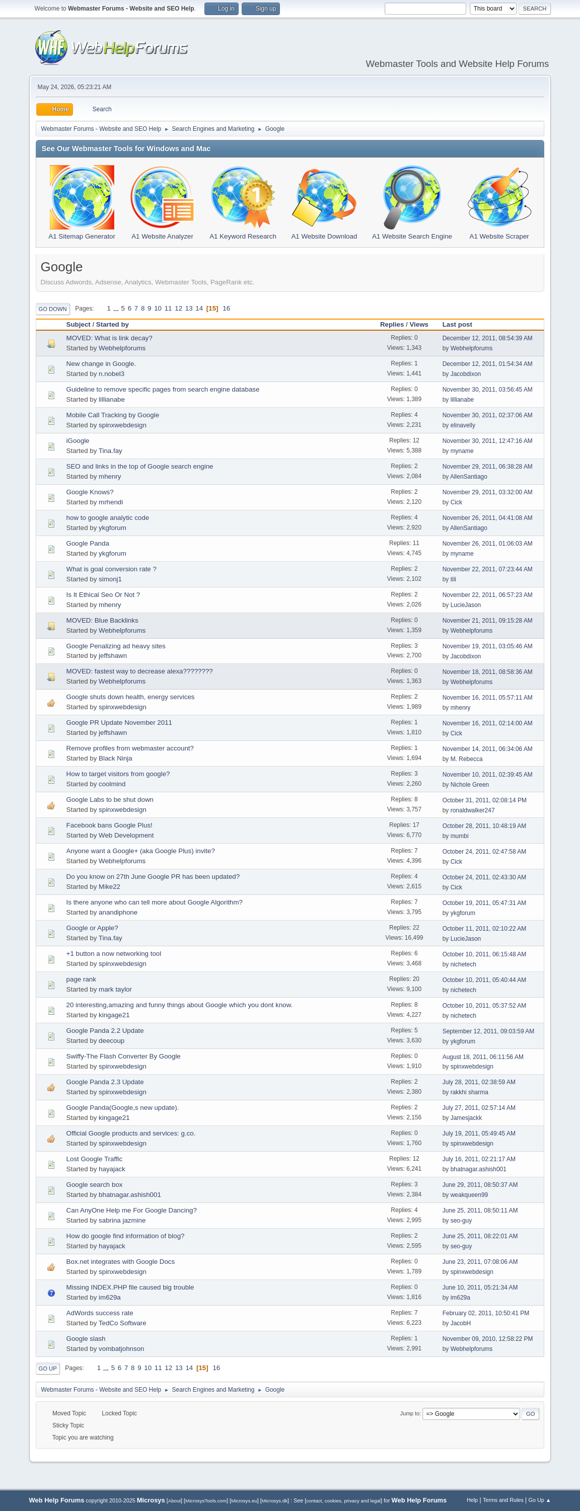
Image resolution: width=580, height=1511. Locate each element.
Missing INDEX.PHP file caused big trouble (130, 1287)
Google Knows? (90, 492)
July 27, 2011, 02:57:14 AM (479, 1107)
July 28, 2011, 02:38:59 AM (479, 1082)
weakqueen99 (469, 1194)
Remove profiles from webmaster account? (130, 748)
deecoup (111, 1040)
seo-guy (461, 1220)
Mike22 (109, 886)
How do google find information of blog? (125, 1236)
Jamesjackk (466, 1117)
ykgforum (112, 528)
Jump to (409, 1413)
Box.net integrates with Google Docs (120, 1261)
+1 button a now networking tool (114, 953)
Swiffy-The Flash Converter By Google (123, 1056)
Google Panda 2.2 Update (105, 1030)
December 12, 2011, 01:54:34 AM (488, 363)
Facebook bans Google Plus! (109, 825)
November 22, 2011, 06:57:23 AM (488, 594)
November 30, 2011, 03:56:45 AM (488, 389)
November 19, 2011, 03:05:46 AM (488, 646)
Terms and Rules (503, 1500)
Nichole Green (470, 784)
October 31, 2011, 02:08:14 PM (485, 800)
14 (199, 308)
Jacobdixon (466, 373)
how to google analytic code (108, 517)
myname (462, 451)
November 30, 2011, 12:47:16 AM (488, 440)
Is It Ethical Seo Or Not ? (103, 594)
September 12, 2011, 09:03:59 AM (489, 1031)
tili (453, 579)
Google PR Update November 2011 (119, 722)
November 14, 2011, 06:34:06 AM (488, 748)
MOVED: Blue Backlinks (102, 620)
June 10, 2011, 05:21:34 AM (480, 1287)
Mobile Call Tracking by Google (112, 415)
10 (158, 308)
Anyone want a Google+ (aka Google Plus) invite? (140, 851)
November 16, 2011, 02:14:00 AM (488, 723)
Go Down (53, 309)
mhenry (110, 476)
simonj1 (110, 579)
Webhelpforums (122, 348)
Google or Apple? (92, 928)
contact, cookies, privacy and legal (343, 1500)
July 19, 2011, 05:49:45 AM (479, 1133)
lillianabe (112, 399)
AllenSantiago (468, 476)
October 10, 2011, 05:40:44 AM (485, 980)
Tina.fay (110, 451)
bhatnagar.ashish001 (478, 1169)
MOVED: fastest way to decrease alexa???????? (139, 671)
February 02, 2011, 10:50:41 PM (486, 1313)
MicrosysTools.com (206, 1500)
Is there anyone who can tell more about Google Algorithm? (154, 902)
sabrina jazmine (122, 1220)
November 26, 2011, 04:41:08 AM (488, 517)
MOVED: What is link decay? (109, 338)
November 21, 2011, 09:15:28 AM (488, 620)
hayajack (112, 1169)
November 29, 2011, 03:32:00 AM (488, 492)
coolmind (112, 784)
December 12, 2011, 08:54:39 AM (488, 338)
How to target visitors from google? (118, 774)
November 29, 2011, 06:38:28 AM (488, 466)
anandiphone (118, 912)
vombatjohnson (121, 1348)
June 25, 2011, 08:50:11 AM (480, 1210)
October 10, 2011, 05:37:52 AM (485, 1005)
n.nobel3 (111, 373)
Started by (112, 324)
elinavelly (463, 425)
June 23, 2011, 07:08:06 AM (480, 1261)
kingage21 (114, 1015)
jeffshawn (113, 655)
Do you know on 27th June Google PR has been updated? (153, 876)
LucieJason (466, 605)
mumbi (460, 836)
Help (472, 1500)
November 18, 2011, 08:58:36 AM (488, 671)
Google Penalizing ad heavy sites (116, 646)
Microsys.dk (274, 1500)
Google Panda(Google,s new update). (122, 1107)
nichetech (463, 964)
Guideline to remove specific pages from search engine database (163, 389)
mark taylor (115, 989)
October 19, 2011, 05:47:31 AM (485, 902)
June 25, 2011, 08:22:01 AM (480, 1236)
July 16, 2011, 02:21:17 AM (479, 1159)
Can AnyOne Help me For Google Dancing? (131, 1210)
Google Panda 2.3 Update (105, 1082)
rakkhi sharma (469, 1092)
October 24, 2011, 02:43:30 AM (485, 877)
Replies (392, 324)
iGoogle (78, 440)
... (117, 308)
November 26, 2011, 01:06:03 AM (488, 543)
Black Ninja (115, 758)
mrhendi (111, 502)
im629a (110, 1297)
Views (418, 324)
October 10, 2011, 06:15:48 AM (485, 954)
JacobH (461, 1323)
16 (226, 308)
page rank (81, 979)
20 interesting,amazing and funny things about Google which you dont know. (179, 1005)
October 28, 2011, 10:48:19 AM (485, 825)
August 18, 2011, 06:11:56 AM (483, 1057)
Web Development (126, 835)
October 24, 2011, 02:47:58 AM (485, 851)
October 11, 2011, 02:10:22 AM (485, 928)
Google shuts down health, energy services (130, 697)
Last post (462, 324)
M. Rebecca (467, 759)
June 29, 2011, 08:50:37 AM (480, 1184)
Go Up (48, 1369)
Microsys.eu (244, 1500)
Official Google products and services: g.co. (131, 1133)
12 (178, 308)
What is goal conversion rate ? (111, 569)
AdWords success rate (99, 1313)
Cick (456, 502)
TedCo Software (123, 1323)
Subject (78, 324)
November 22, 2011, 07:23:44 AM (488, 569)
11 (168, 308)
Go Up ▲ (540, 1500)
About (174, 1500)
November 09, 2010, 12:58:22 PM (488, 1338)
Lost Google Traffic (94, 1159)
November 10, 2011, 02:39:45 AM (488, 774)
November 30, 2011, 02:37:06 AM (488, 415)
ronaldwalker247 (473, 810)
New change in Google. (101, 363)
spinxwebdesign (123, 425)
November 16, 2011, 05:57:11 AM (488, 697)
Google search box (94, 1184)
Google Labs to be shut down (110, 799)
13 (189, 308)
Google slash (86, 1338)
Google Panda (87, 543)
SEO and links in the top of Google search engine (139, 466)
